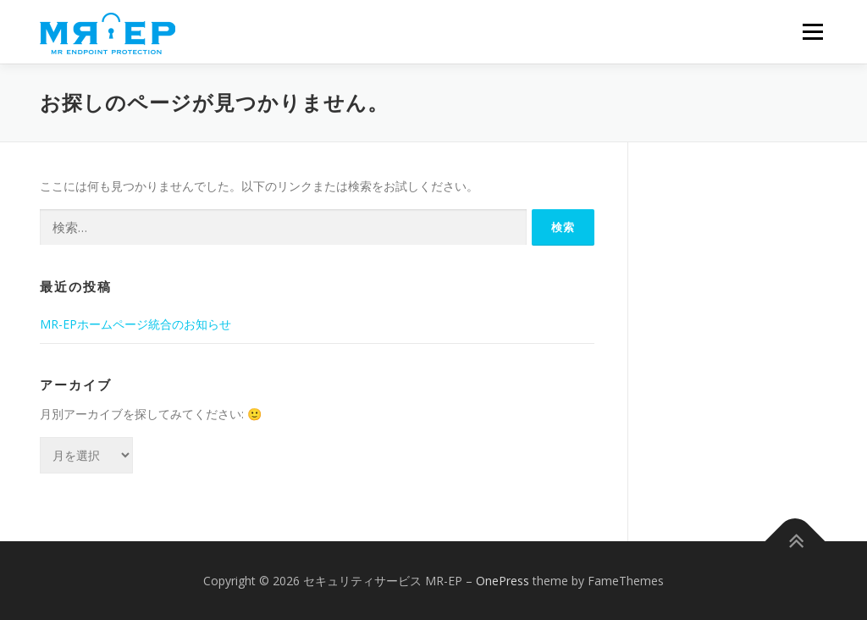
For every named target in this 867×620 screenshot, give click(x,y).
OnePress (502, 581)
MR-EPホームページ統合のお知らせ (135, 324)
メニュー (812, 32)
